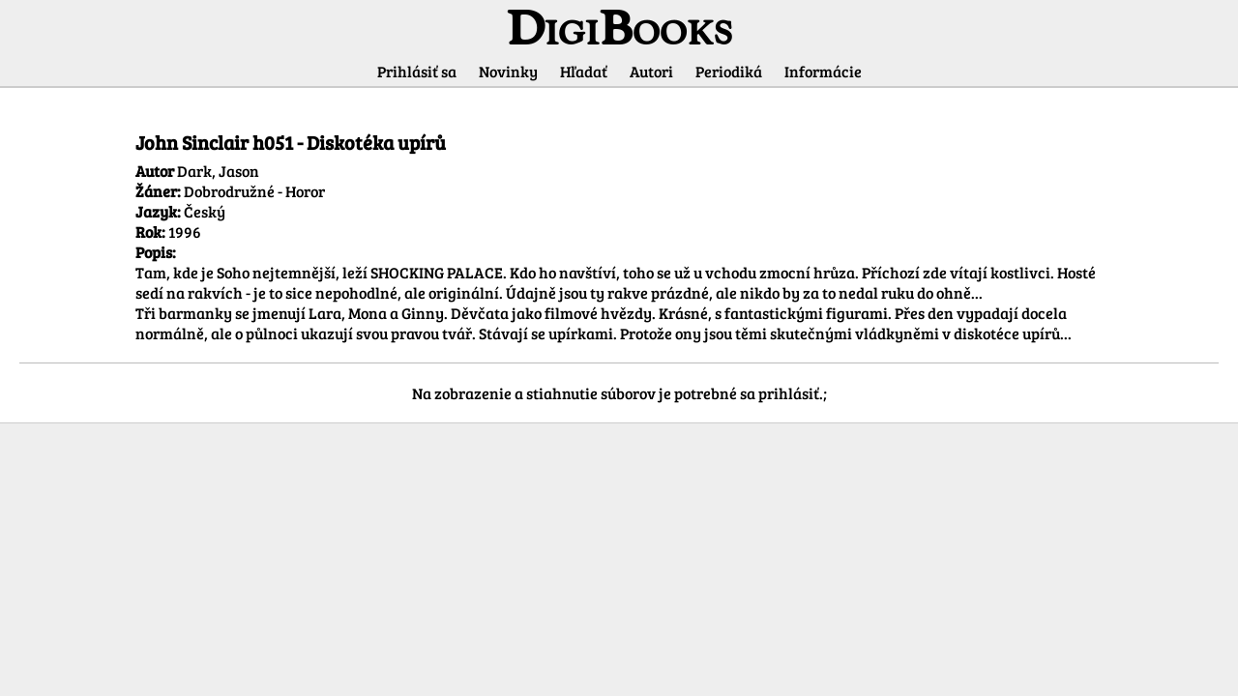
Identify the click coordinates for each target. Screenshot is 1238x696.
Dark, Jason (218, 170)
